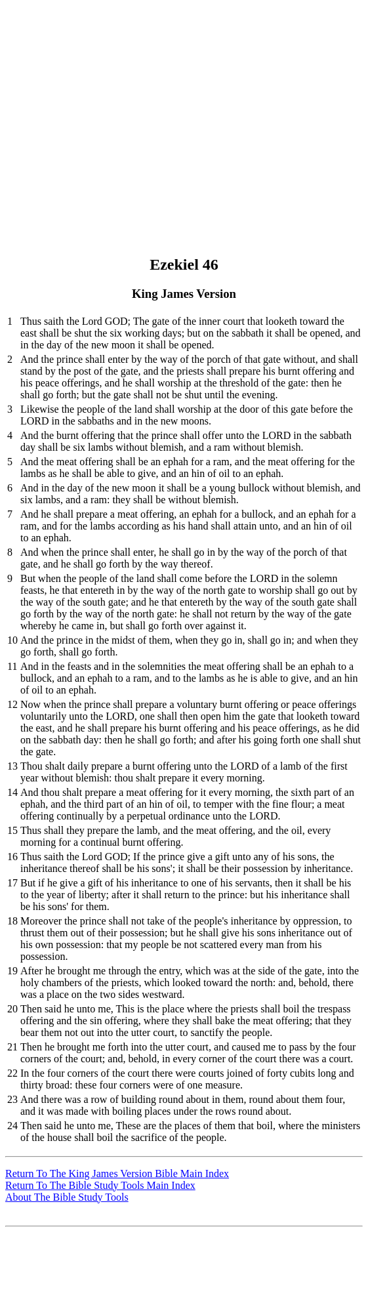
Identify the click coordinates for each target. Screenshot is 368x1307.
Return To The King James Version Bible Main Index (117, 1173)
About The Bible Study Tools (67, 1197)
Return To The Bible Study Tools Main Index (100, 1185)
